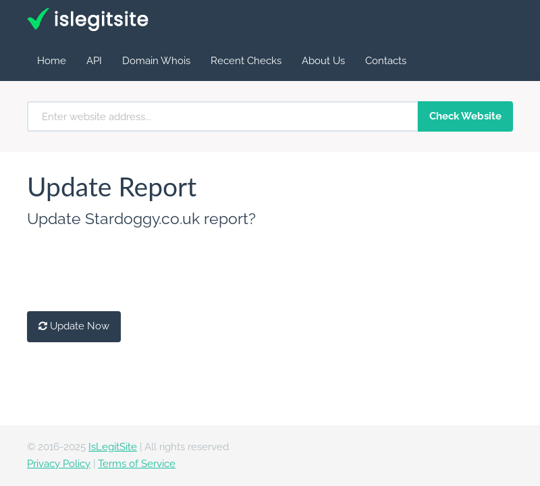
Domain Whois (156, 61)
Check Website (465, 116)
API (94, 61)
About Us (323, 61)
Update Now (73, 326)
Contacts (385, 61)
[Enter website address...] (222, 116)
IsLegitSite (112, 447)
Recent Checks (246, 61)
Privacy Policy (58, 464)
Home (51, 61)
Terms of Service (137, 464)
